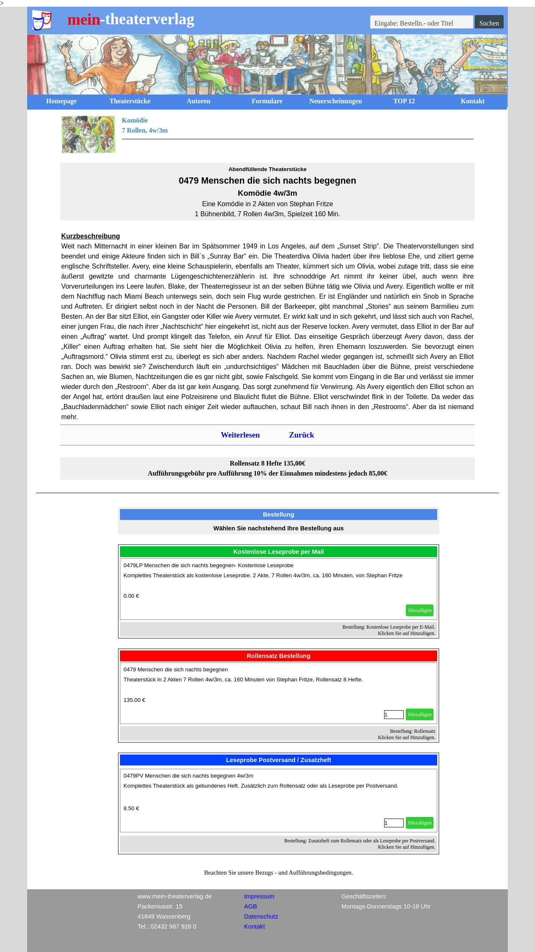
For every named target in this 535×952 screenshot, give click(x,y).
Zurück (301, 434)
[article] (279, 589)
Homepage (61, 101)
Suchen (489, 23)
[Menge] (394, 714)
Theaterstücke (130, 101)
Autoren (199, 101)
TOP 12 (404, 101)
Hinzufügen (420, 610)
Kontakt (473, 101)
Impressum (259, 896)
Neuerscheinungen (335, 101)
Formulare (267, 101)
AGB (250, 906)
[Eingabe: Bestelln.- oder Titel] (422, 23)
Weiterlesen (240, 434)
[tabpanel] (267, 134)
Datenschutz (261, 916)
